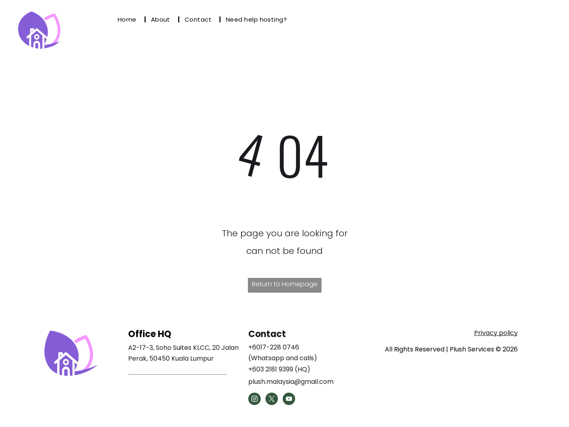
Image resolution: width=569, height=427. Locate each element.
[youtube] (289, 400)
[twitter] (271, 400)
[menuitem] (129, 20)
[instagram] (254, 400)
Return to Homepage (285, 284)
